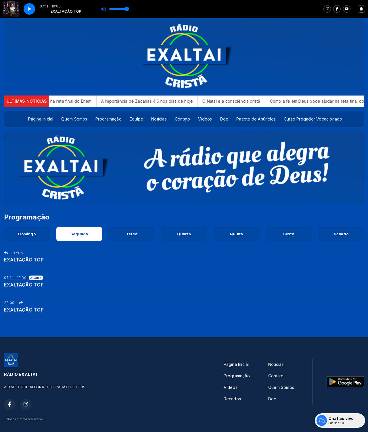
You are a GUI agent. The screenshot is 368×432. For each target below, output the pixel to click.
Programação (108, 118)
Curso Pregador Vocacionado (313, 118)
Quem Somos (74, 118)
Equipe (136, 118)
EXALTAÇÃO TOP (24, 260)
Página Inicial (40, 118)
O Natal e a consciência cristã (238, 101)
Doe (224, 118)
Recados (232, 398)
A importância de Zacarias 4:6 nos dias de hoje (154, 101)
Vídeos (205, 118)
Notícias (159, 118)
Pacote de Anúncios (256, 118)
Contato (182, 118)
